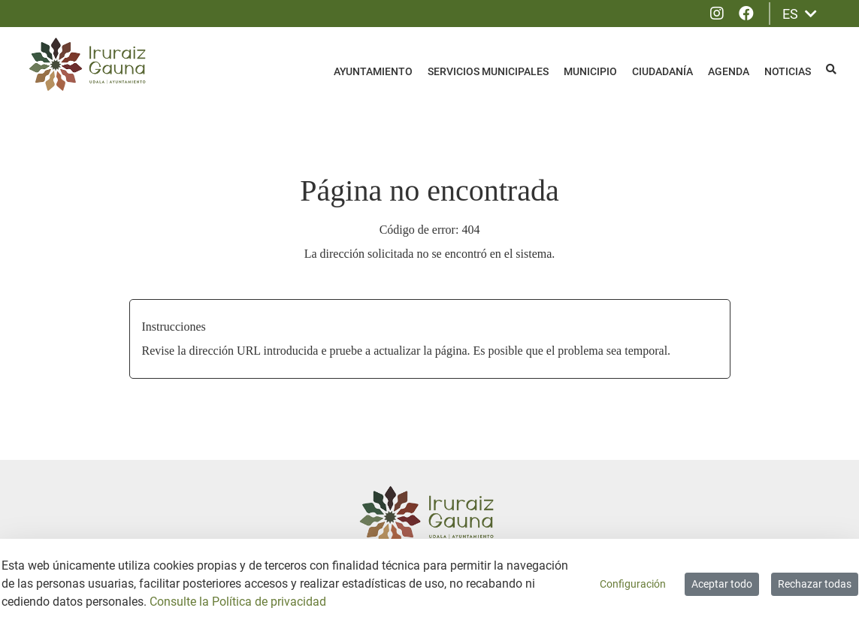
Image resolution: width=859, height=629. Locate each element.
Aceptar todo (721, 584)
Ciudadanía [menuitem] (662, 71)
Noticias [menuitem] (787, 71)
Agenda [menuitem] (728, 71)
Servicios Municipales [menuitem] (488, 71)
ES (799, 14)
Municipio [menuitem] (590, 71)
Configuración (633, 584)
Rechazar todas (814, 584)
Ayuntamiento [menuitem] (373, 71)
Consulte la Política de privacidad (238, 601)
